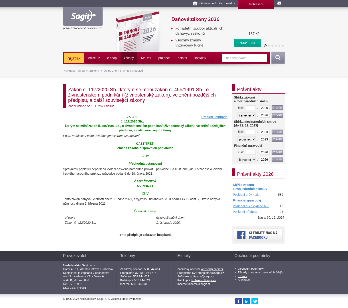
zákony (129, 58)
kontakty (200, 58)
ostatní (182, 58)
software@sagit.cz (202, 276)
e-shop (112, 58)
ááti (146, 58)
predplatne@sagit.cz (211, 272)
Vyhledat (277, 58)
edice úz (94, 58)
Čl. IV (145, 156)
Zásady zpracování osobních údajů (260, 272)
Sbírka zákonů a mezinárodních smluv (250, 187)
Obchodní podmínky (251, 268)
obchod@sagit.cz (212, 269)
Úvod (81, 70)
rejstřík (74, 58)
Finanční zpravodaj (247, 200)
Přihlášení (256, 4)
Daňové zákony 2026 (186, 13)
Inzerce (242, 276)
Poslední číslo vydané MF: (251, 206)
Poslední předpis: (245, 211)
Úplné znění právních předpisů (123, 70)
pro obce (164, 58)
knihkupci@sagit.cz (204, 280)
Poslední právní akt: (246, 194)
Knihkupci (244, 279)
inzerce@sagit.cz (199, 284)
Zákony (94, 70)
